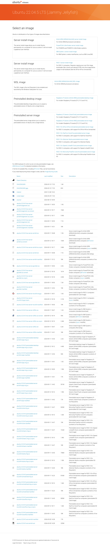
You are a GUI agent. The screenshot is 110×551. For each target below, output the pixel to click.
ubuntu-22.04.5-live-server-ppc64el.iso (28, 266)
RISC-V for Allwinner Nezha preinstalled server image (72, 139)
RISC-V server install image (64, 63)
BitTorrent (37, 169)
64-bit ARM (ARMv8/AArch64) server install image (71, 39)
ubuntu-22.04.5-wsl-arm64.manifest (27, 519)
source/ (19, 200)
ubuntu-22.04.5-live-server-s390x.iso (27, 310)
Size (62, 176)
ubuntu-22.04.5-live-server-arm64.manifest (29, 259)
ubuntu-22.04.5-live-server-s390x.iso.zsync (29, 321)
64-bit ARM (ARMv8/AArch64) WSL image (67, 81)
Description (72, 176)
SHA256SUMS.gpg (22, 188)
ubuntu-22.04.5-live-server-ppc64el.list (28, 282)
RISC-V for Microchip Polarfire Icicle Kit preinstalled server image (75, 152)
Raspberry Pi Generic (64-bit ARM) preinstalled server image (74, 121)
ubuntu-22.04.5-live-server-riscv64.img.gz (29, 293)
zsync (89, 248)
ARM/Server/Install (18, 166)
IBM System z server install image (66, 51)
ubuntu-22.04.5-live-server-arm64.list (28, 253)
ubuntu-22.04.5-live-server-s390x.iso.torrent (30, 316)
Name (18, 176)
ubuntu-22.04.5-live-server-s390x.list (27, 327)
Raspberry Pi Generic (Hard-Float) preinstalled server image (74, 114)
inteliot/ (19, 192)
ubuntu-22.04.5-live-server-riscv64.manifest (30, 304)
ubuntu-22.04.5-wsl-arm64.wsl (26, 523)
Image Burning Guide (51, 171)
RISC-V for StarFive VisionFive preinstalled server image (73, 133)
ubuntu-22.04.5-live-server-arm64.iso (28, 233)
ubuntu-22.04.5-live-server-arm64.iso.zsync (30, 247)
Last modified (48, 176)
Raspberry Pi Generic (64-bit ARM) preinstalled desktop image (74, 98)
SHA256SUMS (21, 184)
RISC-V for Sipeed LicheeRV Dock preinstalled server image (74, 145)
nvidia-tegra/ (20, 196)
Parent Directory (21, 180)
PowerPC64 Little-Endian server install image (69, 45)
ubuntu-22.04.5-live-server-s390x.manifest (29, 332)
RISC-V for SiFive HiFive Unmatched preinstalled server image (74, 127)
